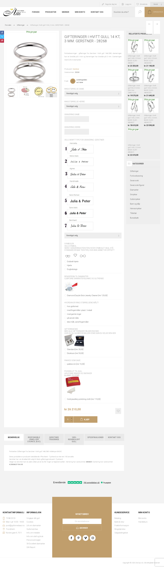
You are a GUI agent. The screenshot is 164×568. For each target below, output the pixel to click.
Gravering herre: (72, 127)
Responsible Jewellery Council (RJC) (34, 439)
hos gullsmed (72, 306)
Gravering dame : (72, 114)
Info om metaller (33, 533)
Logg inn (128, 4)
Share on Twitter (2, 37)
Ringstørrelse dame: (74, 89)
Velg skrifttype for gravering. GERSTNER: (84, 140)
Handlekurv (143, 522)
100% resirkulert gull (74, 439)
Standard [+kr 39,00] (75, 349)
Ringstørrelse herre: (74, 102)
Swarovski (134, 180)
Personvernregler (34, 540)
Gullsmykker (135, 199)
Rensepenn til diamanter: (76, 276)
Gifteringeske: (71, 329)
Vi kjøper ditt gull (33, 518)
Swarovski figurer (137, 185)
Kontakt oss (114, 437)
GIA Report (31, 547)
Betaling (118, 518)
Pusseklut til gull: (73, 371)
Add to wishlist (118, 411)
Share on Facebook (2, 33)
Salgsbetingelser (121, 533)
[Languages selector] (157, 4)
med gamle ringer (74, 314)
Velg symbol (70, 246)
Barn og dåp (135, 204)
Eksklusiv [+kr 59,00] (75, 353)
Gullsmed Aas (32, 529)
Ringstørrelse (120, 529)
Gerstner (76, 69)
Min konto (142, 518)
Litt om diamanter (34, 525)
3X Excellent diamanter (36, 544)
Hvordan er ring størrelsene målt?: (81, 303)
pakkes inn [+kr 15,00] (75, 364)
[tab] (14, 439)
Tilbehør (133, 213)
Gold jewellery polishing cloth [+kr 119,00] (83, 399)
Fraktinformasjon (122, 525)
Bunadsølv (134, 218)
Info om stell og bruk (35, 536)
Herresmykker (135, 208)
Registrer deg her (111, 4)
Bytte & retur (119, 522)
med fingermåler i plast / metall (79, 310)
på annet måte (73, 318)
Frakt (66, 81)
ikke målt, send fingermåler (78, 322)
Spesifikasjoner (95, 437)
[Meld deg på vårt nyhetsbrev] (82, 521)
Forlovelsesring (136, 176)
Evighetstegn (72, 269)
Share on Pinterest (2, 41)
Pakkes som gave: (72, 360)
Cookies (30, 522)
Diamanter (134, 190)
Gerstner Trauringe (54, 438)
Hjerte (69, 265)
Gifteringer (134, 171)
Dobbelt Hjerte (72, 261)
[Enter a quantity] (67, 419)
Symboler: (69, 244)
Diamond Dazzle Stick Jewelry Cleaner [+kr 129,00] (87, 295)
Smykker (133, 194)
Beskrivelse (14, 437)
